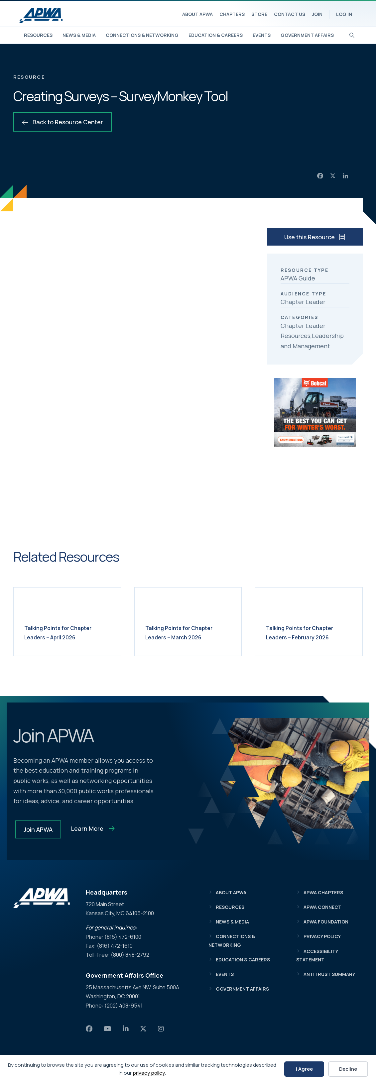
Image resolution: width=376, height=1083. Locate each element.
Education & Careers (215, 35)
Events (262, 35)
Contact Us (289, 14)
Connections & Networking (142, 35)
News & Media (79, 35)
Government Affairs (307, 35)
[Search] (352, 35)
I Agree (304, 1068)
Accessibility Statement (317, 955)
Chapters (232, 14)
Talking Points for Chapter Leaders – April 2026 (66, 632)
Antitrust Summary (329, 974)
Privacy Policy (322, 936)
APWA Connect (322, 907)
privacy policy (149, 1072)
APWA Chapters (323, 892)
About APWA (197, 14)
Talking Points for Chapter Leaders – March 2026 (187, 632)
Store (259, 14)
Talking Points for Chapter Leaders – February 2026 (308, 632)
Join (317, 14)
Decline (348, 1068)
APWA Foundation (326, 922)
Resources (38, 35)
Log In (344, 14)
